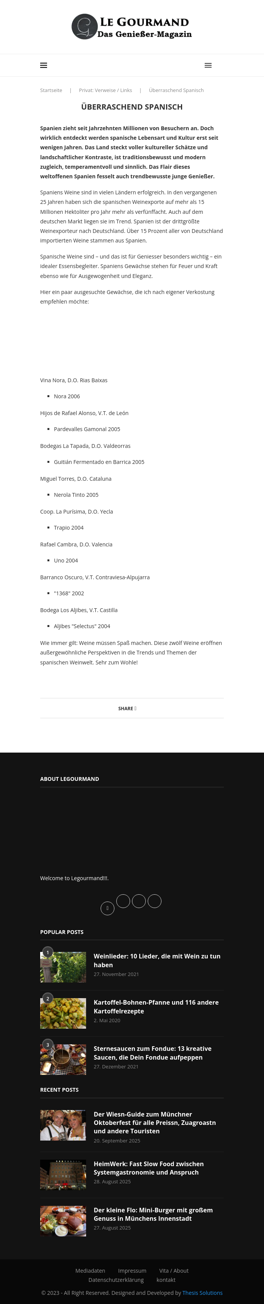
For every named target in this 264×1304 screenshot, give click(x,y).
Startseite (51, 90)
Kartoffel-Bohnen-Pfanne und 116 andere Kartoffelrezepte (156, 1006)
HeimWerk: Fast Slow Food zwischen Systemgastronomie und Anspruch (149, 1168)
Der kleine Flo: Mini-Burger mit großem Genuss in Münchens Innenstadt (153, 1214)
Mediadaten (90, 1270)
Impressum (132, 1270)
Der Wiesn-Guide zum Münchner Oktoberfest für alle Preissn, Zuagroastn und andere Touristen (155, 1123)
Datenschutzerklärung (115, 1279)
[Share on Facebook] (136, 708)
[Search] (220, 65)
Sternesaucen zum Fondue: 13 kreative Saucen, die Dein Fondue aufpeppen (153, 1052)
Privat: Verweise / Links (105, 90)
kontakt (165, 1279)
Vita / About (173, 1270)
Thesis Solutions (203, 1292)
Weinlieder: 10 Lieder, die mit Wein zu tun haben (157, 960)
